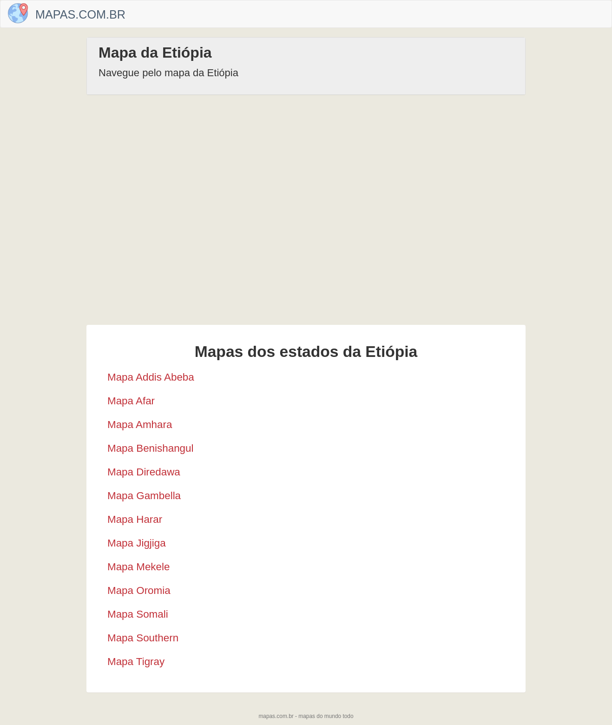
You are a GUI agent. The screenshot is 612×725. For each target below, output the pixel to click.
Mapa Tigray (136, 661)
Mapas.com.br (80, 14)
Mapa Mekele (138, 567)
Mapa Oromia (139, 590)
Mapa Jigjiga (136, 543)
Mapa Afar (131, 401)
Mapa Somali (137, 614)
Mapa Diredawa (143, 472)
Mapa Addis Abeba (150, 377)
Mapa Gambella (144, 495)
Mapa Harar (134, 519)
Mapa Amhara (139, 424)
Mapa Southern (142, 638)
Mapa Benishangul (150, 448)
